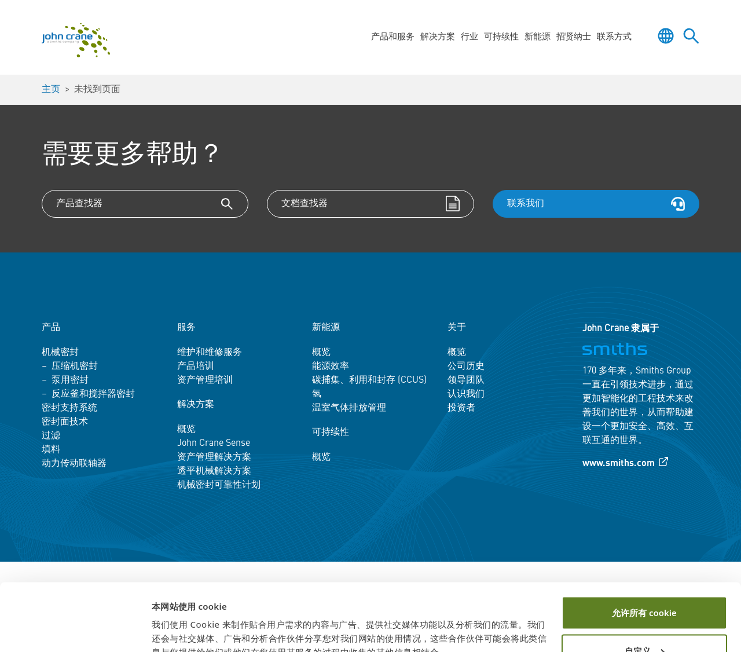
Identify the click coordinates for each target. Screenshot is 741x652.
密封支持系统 (69, 408)
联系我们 (525, 203)
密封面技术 (65, 422)
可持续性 (501, 37)
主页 (51, 89)
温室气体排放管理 (349, 408)
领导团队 (466, 380)
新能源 (537, 37)
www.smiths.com (618, 463)
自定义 (645, 596)
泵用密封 (70, 380)
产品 (51, 327)
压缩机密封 (75, 366)
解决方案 (437, 37)
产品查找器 (79, 203)
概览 (186, 429)
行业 (469, 37)
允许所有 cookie (644, 558)
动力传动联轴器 (74, 463)
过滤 (51, 436)
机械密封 (60, 352)
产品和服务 (392, 37)
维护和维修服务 (209, 352)
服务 (186, 327)
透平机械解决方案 (214, 471)
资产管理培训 (205, 380)
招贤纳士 (573, 37)
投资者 (461, 408)
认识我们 (466, 394)
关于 (456, 327)
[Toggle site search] (691, 36)
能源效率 (330, 366)
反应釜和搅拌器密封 (93, 394)
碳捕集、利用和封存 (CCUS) (369, 380)
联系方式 (614, 37)
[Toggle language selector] (666, 36)
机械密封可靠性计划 (219, 485)
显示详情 (169, 629)
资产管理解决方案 (214, 457)
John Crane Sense (213, 443)
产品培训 (195, 366)
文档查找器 (304, 203)
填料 (51, 450)
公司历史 (466, 366)
